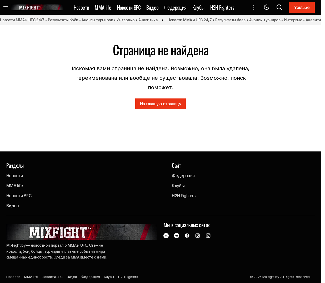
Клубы (178, 185)
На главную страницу (160, 103)
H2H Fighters (183, 195)
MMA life (14, 185)
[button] (6, 7)
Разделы (15, 165)
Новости (14, 175)
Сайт (176, 165)
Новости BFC (19, 195)
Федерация (183, 175)
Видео (12, 205)
